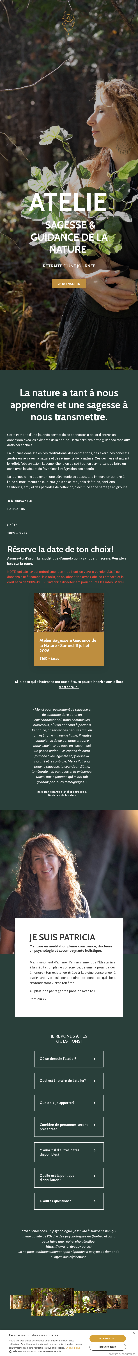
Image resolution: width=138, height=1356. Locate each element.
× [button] (134, 1333)
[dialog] (69, 1343)
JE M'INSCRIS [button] (69, 284)
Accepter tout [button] (108, 1338)
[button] (47, 1351)
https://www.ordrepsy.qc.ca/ (69, 1248)
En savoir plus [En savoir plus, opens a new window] (73, 1347)
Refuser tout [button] (107, 1347)
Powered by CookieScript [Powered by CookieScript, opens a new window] (122, 1354)
